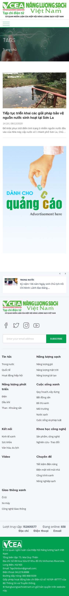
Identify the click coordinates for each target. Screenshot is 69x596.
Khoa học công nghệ (51, 429)
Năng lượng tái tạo (46, 375)
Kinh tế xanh (8, 436)
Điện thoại (40, 531)
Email (57, 531)
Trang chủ (10, 50)
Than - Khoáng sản (12, 408)
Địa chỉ (24, 531)
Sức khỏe (7, 442)
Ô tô (4, 497)
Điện (4, 396)
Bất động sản (43, 397)
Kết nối (7, 429)
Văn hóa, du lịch (10, 447)
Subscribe (56, 338)
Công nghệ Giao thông (14, 508)
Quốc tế (6, 370)
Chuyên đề (44, 456)
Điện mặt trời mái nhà (48, 469)
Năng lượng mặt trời (47, 370)
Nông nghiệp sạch (46, 481)
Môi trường (42, 408)
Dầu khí (6, 402)
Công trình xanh (45, 475)
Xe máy (6, 503)
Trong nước (27, 279)
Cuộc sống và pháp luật (49, 420)
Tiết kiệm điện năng (46, 464)
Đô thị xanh (42, 403)
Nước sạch (42, 414)
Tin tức (7, 356)
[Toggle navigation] (6, 24)
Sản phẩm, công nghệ (48, 436)
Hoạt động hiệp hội (12, 375)
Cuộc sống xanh (48, 384)
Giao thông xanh (14, 490)
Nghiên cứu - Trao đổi (47, 442)
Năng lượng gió (44, 364)
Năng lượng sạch (48, 356)
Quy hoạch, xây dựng (47, 391)
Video (6, 456)
